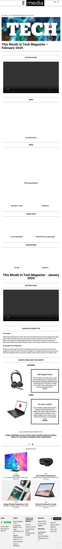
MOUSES (38, 437)
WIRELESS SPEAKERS (50, 435)
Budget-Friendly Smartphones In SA (16, 504)
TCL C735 (16, 476)
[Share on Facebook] (32, 444)
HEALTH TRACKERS (37, 435)
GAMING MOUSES (46, 437)
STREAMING (31, 437)
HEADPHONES (15, 435)
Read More (16, 479)
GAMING (13, 437)
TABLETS (28, 435)
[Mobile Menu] (55, 2)
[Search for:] (57, 2)
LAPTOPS (22, 435)
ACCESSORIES (23, 437)
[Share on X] (29, 444)
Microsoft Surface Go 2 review (46, 504)
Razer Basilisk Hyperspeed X (46, 476)
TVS (17, 437)
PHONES (8, 435)
